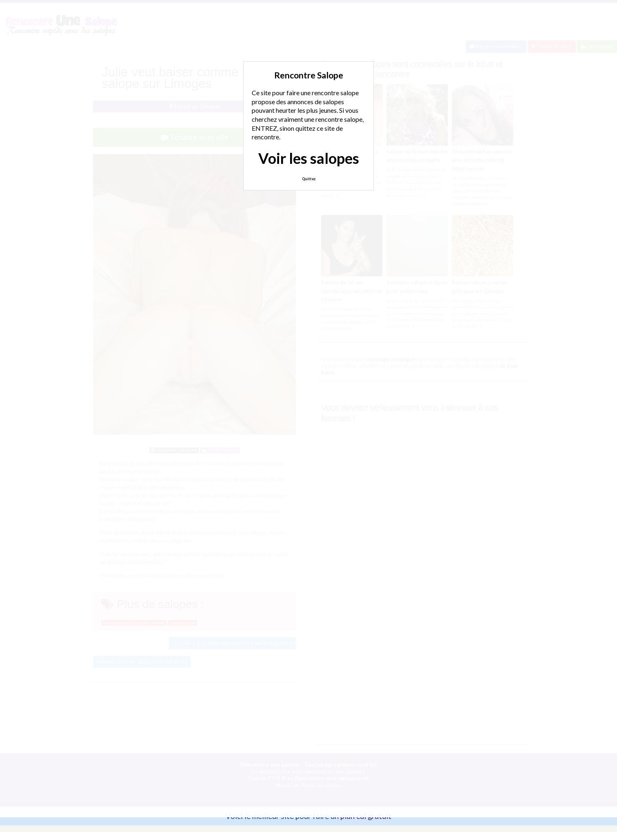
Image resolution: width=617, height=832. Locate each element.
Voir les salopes (308, 158)
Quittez (308, 179)
